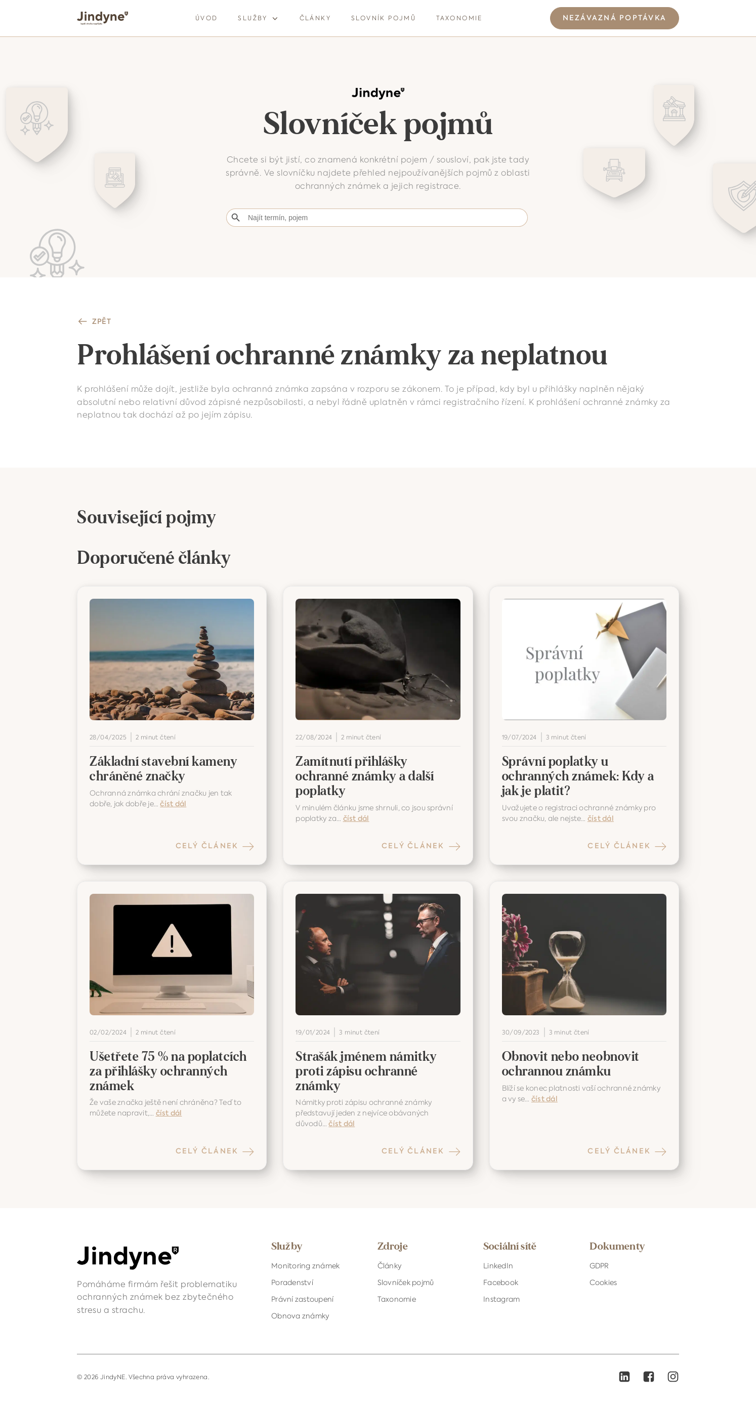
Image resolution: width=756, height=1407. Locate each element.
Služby (258, 18)
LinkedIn (498, 1265)
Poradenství (292, 1282)
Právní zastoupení (302, 1299)
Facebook (500, 1282)
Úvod (206, 18)
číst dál (173, 804)
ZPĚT (101, 321)
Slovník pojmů (383, 18)
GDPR (599, 1265)
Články (315, 18)
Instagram (501, 1299)
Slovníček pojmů (405, 1282)
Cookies (603, 1282)
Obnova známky (300, 1315)
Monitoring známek (305, 1265)
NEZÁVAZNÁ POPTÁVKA (615, 18)
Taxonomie (459, 18)
